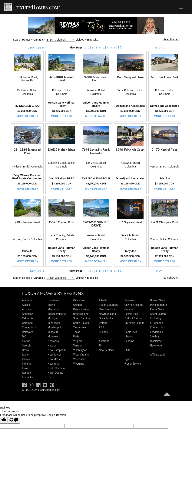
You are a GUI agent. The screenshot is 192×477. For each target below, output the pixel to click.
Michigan (53, 318)
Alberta (103, 300)
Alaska (26, 304)
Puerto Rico (131, 313)
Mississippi (54, 327)
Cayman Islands (133, 304)
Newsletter (156, 345)
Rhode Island (80, 313)
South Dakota (81, 322)
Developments (158, 304)
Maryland (53, 309)
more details (27, 116)
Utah (76, 336)
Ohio (50, 377)
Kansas (26, 372)
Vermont (78, 345)
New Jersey (54, 354)
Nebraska (53, 341)
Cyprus (128, 359)
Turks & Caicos (133, 318)
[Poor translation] (14, 420)
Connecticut (29, 327)
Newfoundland (107, 313)
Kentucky (27, 377)
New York (53, 363)
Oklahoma (79, 300)
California (27, 318)
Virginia (77, 341)
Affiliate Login (158, 354)
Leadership (156, 331)
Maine (51, 304)
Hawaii (26, 350)
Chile (127, 350)
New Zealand (106, 350)
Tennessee (79, 327)
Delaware (27, 331)
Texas (76, 331)
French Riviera (132, 363)
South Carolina (81, 318)
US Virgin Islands (134, 322)
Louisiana (53, 300)
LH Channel (157, 322)
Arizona (26, 309)
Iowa (25, 368)
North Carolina (56, 368)
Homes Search (158, 300)
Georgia (26, 345)
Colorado (27, 322)
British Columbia (108, 304)
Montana (53, 336)
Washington (80, 350)
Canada (38, 39)
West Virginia (81, 354)
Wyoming (78, 363)
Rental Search (158, 309)
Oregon (77, 304)
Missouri (53, 331)
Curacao (129, 309)
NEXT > (159, 48)
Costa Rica (130, 331)
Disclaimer (156, 341)
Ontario (103, 322)
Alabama (27, 300)
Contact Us (156, 327)
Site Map (155, 336)
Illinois (26, 359)
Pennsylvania (81, 309)
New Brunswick (108, 309)
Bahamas (130, 300)
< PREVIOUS (36, 48)
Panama (129, 341)
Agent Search (158, 313)
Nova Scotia (106, 318)
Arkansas (27, 313)
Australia (104, 341)
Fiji (100, 345)
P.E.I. (101, 327)
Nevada (52, 345)
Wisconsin (79, 359)
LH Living (155, 318)
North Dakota (55, 372)
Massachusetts (57, 313)
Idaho (25, 354)
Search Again (171, 39)
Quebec (103, 331)
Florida (26, 341)
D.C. (24, 336)
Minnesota (54, 322)
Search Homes (22, 39)
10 (119, 47)
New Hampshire (57, 350)
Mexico (128, 336)
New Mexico (55, 359)
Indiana (26, 363)
